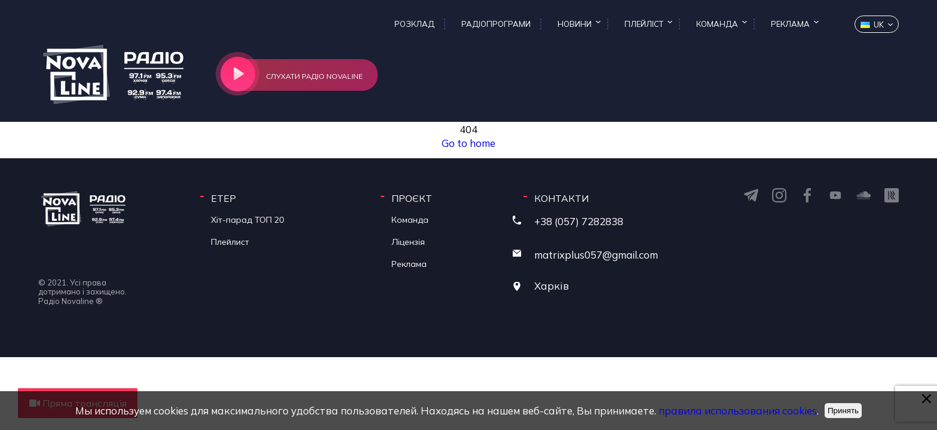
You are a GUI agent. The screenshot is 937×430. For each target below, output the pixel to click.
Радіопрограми (496, 24)
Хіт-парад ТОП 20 (247, 219)
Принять (843, 410)
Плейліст (643, 24)
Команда (717, 24)
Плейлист (230, 241)
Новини (575, 24)
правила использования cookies (736, 410)
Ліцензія (408, 241)
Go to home (468, 143)
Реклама (790, 24)
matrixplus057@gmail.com (596, 254)
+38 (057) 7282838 (578, 221)
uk (872, 24)
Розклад (414, 24)
